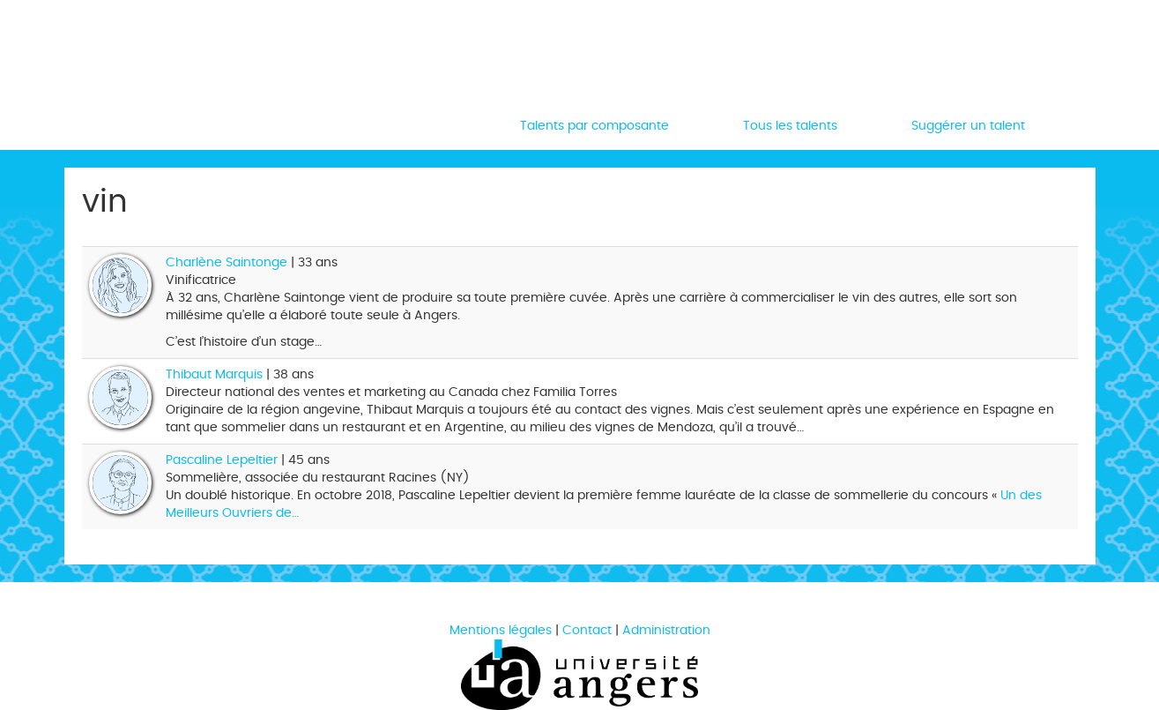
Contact (587, 630)
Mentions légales (500, 630)
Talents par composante (594, 125)
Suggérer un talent (968, 125)
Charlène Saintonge (226, 262)
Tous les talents (790, 125)
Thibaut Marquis (214, 374)
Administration (666, 630)
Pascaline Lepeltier (222, 460)
